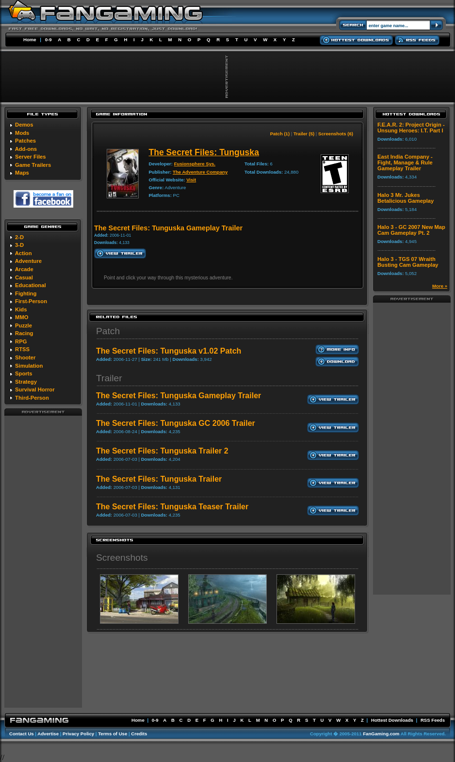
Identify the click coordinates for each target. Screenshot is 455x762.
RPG (21, 341)
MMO (21, 317)
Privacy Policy (78, 733)
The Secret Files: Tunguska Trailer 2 (162, 451)
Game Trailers (33, 165)
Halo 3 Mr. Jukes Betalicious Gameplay (405, 198)
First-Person (31, 301)
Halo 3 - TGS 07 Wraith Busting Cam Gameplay (408, 262)
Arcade (24, 269)
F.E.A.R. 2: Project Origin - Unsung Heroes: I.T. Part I (411, 127)
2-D (19, 237)
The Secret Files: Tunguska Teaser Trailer (172, 507)
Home (29, 39)
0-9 (48, 39)
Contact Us (21, 733)
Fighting (25, 293)
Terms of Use (112, 733)
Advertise (48, 733)
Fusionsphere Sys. (194, 163)
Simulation (29, 366)
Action (23, 253)
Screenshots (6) (335, 133)
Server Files (30, 157)
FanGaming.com (381, 733)
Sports (23, 373)
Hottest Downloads (392, 720)
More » (439, 286)
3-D (19, 245)
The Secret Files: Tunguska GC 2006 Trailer (175, 423)
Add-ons (26, 149)
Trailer (109, 378)
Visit (191, 179)
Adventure (28, 261)
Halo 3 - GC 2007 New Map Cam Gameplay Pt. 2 (411, 230)
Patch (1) (280, 133)
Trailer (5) (303, 133)
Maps (22, 173)
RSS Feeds (433, 720)
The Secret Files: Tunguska (203, 152)
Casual (24, 277)
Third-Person (32, 398)
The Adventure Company (200, 172)
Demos (24, 125)
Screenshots (122, 557)
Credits (139, 733)
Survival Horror (34, 389)
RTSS (22, 349)
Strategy (26, 382)
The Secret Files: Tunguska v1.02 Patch (168, 351)
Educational (30, 285)
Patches (25, 141)
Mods (22, 133)
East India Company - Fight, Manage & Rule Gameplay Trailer (405, 162)
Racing (24, 333)
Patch (108, 331)
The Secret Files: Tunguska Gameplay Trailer (178, 395)
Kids (21, 309)
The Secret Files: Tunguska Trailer (159, 479)
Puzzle (23, 325)
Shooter (25, 357)
